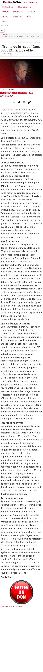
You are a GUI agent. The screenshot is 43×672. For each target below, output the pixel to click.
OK (2, 31)
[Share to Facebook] (14, 102)
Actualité (5, 16)
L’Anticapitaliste (7, 7)
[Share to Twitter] (19, 102)
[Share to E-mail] (24, 102)
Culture (4, 21)
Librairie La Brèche (24, 7)
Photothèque (17, 12)
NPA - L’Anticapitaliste (31, 2)
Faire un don (31, 12)
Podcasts (5, 12)
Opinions (30, 16)
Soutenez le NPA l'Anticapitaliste (12, 606)
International (17, 16)
